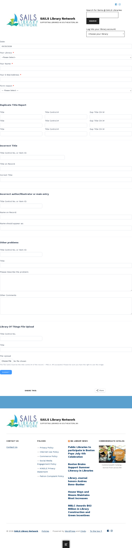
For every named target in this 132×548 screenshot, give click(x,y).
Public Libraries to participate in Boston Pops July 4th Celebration (81, 451)
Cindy (83, 531)
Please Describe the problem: (14, 272)
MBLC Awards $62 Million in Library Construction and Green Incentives (80, 510)
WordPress (70, 531)
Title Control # (52, 112)
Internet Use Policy (49, 452)
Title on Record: (7, 164)
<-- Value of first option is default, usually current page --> (105, 34)
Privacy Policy (46, 447)
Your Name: (6, 64)
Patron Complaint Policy (52, 476)
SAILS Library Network (57, 18)
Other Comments (8, 295)
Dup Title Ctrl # (97, 112)
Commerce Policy (48, 456)
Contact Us (11, 447)
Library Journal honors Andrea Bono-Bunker (77, 481)
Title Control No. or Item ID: (13, 153)
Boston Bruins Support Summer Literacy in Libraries (80, 467)
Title (2, 112)
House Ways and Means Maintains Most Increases (79, 495)
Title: (2, 261)
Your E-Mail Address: (10, 75)
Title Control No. (8, 334)
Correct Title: (6, 175)
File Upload (5, 356)
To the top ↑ (96, 531)
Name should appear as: (11, 223)
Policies (45, 531)
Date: (2, 41)
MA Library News (79, 441)
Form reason (7, 86)
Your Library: (7, 53)
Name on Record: (8, 212)
